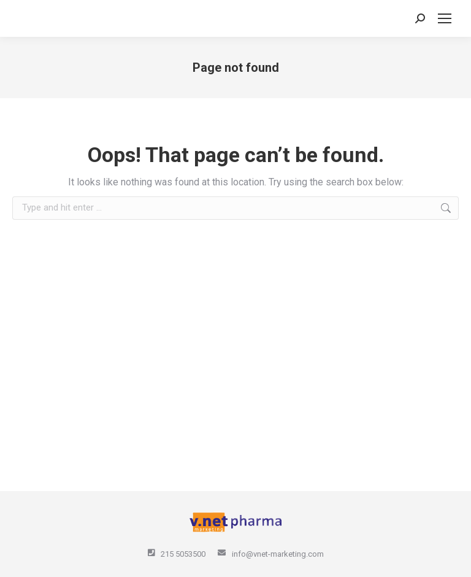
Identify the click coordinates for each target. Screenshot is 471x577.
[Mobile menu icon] (444, 18)
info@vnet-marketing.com (278, 554)
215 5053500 (183, 554)
